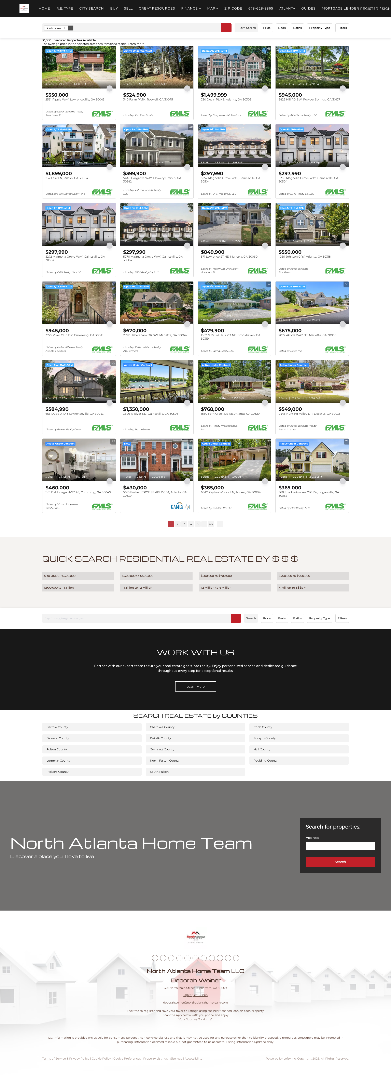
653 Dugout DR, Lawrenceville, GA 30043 (74, 413)
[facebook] (155, 958)
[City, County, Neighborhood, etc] (141, 618)
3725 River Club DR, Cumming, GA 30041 (74, 335)
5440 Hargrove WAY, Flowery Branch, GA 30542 (152, 179)
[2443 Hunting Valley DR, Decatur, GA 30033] (312, 381)
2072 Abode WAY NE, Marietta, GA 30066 (307, 335)
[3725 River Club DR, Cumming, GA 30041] (79, 303)
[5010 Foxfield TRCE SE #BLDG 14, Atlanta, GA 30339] (156, 460)
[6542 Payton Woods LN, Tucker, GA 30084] (234, 460)
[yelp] (187, 958)
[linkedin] (163, 958)
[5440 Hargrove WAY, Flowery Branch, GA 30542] (156, 145)
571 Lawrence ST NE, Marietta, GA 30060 (229, 256)
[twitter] (171, 958)
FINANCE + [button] (191, 8)
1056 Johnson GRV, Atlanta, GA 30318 (305, 256)
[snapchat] (220, 958)
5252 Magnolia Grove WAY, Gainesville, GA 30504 (230, 179)
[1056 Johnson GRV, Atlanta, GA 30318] (312, 224)
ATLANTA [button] (287, 8)
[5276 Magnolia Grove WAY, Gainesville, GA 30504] (156, 224)
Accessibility (193, 1058)
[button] (24, 8)
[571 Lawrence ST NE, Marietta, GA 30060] (234, 224)
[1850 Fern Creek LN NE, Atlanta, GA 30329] (234, 381)
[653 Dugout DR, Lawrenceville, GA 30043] (79, 381)
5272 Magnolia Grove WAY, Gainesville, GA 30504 (75, 258)
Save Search (247, 28)
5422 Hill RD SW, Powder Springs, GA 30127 (309, 99)
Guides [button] (308, 8)
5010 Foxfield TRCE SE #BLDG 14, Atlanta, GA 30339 (155, 494)
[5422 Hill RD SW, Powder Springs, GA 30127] (312, 67)
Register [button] (369, 9)
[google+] (236, 958)
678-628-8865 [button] (260, 8)
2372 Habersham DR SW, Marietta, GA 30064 (155, 335)
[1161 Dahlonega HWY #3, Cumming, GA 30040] (79, 460)
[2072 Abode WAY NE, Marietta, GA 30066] (312, 303)
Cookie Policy (101, 1058)
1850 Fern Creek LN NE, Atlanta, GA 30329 (230, 413)
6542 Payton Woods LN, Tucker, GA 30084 (231, 492)
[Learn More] (195, 686)
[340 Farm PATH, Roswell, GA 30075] (156, 67)
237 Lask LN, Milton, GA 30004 (66, 178)
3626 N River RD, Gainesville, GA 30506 (150, 413)
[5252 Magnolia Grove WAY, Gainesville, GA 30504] (234, 145)
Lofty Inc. (289, 1058)
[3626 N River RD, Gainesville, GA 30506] (156, 381)
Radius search (59, 28)
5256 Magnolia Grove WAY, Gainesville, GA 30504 (308, 179)
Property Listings (155, 1058)
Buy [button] (114, 8)
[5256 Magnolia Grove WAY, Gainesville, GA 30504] (312, 145)
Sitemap (176, 1058)
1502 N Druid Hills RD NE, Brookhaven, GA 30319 (230, 337)
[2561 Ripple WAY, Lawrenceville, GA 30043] (79, 67)
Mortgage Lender (340, 8)
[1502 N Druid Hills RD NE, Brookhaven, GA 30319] (234, 303)
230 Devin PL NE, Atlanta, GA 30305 (226, 99)
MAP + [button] (213, 8)
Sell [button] (128, 8)
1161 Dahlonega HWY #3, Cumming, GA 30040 (78, 492)
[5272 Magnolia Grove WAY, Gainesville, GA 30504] (79, 224)
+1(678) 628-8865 (195, 995)
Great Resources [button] (157, 8)
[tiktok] (212, 958)
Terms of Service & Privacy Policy (65, 1058)
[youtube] (204, 958)
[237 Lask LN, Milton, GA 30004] (79, 145)
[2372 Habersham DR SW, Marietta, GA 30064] (156, 303)
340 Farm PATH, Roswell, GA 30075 (148, 99)
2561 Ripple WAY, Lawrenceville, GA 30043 (74, 99)
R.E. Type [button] (64, 8)
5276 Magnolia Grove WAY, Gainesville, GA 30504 (153, 258)
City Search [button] (91, 8)
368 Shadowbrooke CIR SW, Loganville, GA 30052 (309, 494)
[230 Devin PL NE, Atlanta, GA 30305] (234, 67)
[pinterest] (228, 958)
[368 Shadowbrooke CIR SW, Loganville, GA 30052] (312, 460)
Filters (342, 28)
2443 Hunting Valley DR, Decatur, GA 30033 (309, 413)
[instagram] (196, 958)
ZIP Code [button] (233, 8)
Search (251, 618)
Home (44, 8)
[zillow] (179, 958)
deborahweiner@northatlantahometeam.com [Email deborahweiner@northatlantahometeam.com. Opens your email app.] (195, 1002)
